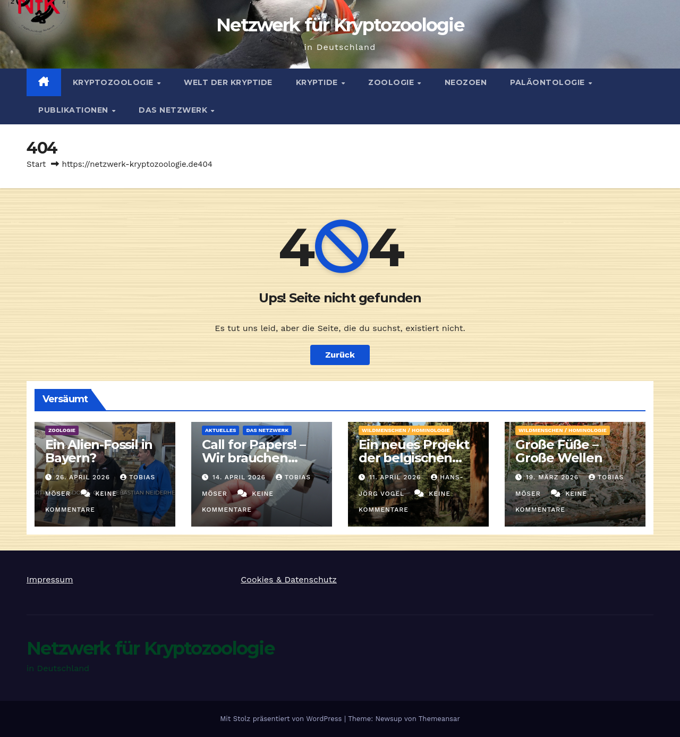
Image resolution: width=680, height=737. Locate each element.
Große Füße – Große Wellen (558, 451)
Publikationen (74, 110)
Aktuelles (220, 430)
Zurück (340, 355)
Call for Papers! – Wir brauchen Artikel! (253, 458)
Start (36, 164)
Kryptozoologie (114, 82)
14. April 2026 (240, 477)
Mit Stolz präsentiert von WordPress (282, 719)
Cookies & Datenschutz (289, 579)
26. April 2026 (84, 477)
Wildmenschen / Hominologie (406, 430)
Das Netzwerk (174, 110)
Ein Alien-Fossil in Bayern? (98, 451)
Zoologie (392, 82)
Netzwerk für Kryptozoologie (340, 25)
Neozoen (466, 82)
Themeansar (439, 719)
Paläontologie (548, 82)
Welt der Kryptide (228, 82)
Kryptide (318, 82)
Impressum (50, 579)
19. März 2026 (553, 477)
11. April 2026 (396, 477)
